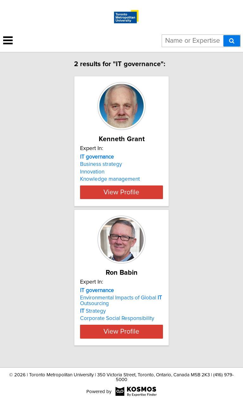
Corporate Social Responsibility (117, 324)
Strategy (93, 317)
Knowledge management (110, 179)
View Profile (121, 197)
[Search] (231, 41)
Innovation (92, 172)
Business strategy (101, 164)
